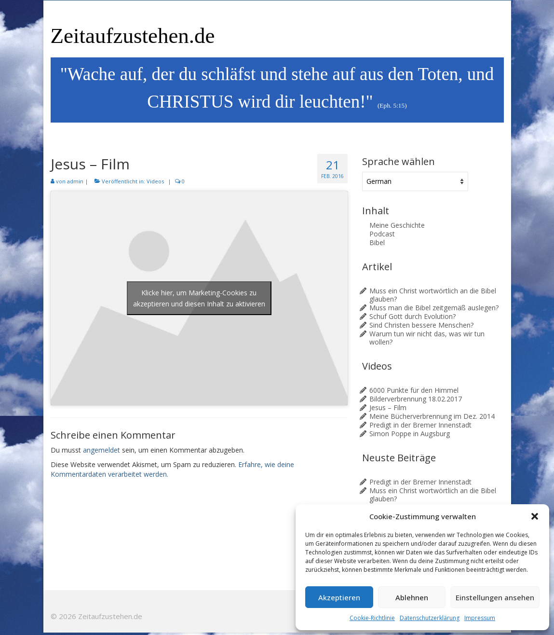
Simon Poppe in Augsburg (409, 433)
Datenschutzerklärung (429, 618)
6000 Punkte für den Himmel (414, 390)
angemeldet (101, 450)
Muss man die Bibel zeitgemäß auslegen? (434, 307)
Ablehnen (411, 597)
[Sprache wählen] (415, 181)
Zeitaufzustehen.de (133, 36)
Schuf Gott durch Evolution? (412, 316)
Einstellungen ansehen (495, 597)
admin (75, 181)
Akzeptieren (339, 597)
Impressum (479, 618)
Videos (155, 181)
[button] (535, 516)
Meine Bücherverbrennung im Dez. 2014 (432, 416)
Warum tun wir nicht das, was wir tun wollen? (427, 337)
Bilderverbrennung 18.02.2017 (415, 398)
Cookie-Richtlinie (372, 618)
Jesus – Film (387, 407)
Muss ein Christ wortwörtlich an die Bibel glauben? (432, 295)
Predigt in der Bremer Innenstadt (420, 424)
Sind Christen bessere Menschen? (421, 325)
